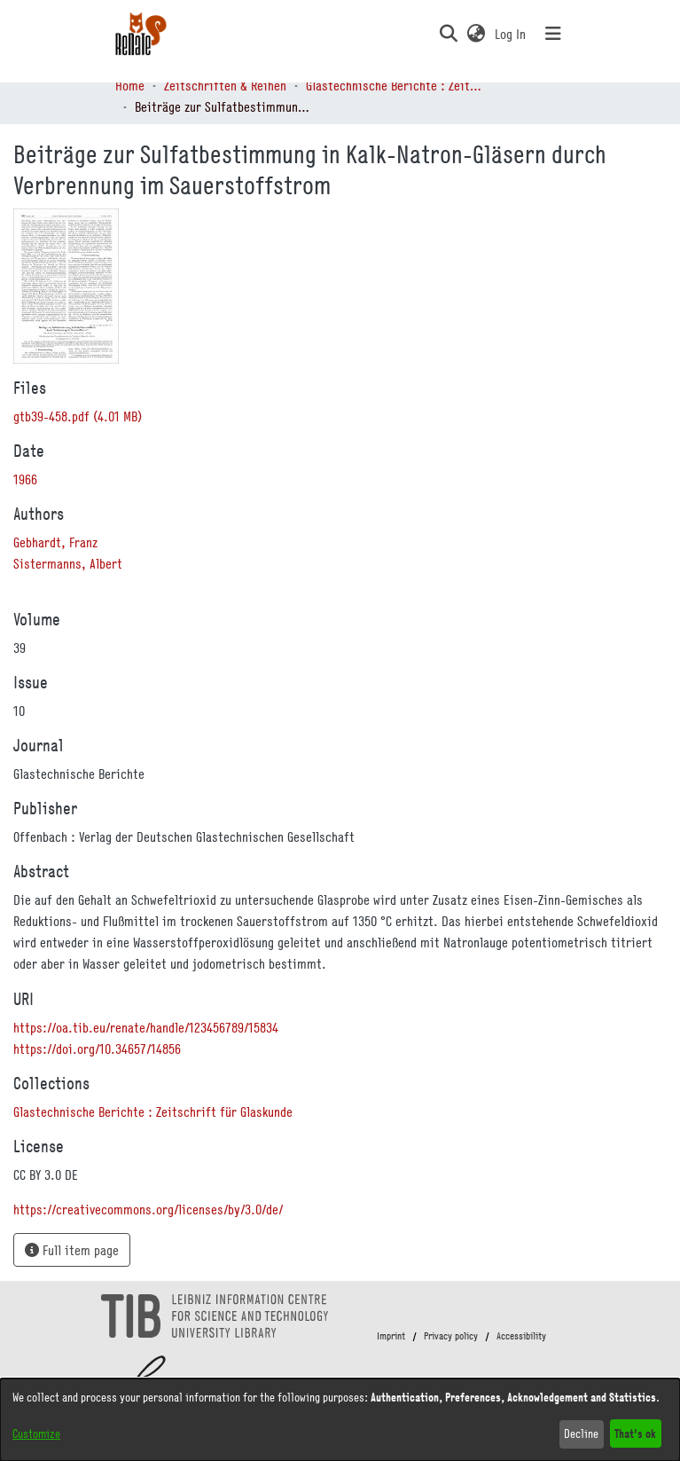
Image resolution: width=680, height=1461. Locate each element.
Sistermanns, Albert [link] (67, 563)
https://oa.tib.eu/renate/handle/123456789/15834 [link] (145, 1027)
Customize (36, 1433)
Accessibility (521, 1336)
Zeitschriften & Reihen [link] (225, 85)
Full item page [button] (72, 1250)
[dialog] (340, 1420)
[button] (449, 33)
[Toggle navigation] (553, 34)
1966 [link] (25, 479)
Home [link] (130, 85)
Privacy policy (451, 1336)
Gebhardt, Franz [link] (55, 542)
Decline (581, 1433)
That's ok (635, 1433)
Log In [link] (511, 34)
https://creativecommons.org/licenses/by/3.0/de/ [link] (148, 1209)
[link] (77, 416)
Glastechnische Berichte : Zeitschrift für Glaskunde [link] (394, 85)
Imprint (391, 1336)
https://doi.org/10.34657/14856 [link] (97, 1048)
